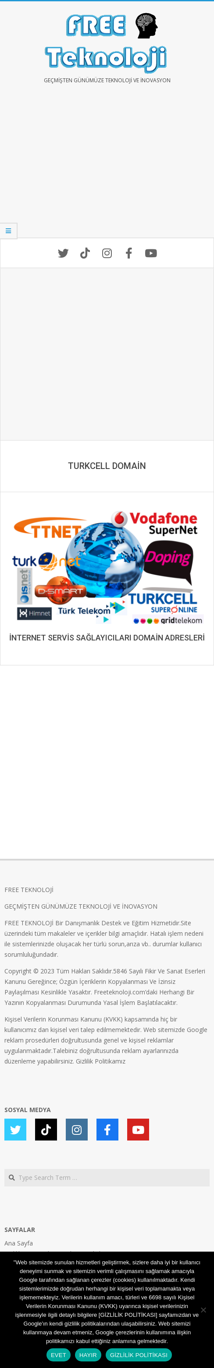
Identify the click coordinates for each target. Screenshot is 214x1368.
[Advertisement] (107, 167)
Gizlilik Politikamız (100, 1061)
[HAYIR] (203, 1309)
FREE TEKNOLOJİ (29, 889)
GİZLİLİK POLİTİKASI (139, 1355)
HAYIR (88, 1355)
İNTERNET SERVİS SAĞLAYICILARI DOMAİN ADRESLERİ (107, 637)
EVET (58, 1355)
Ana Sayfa (18, 1243)
